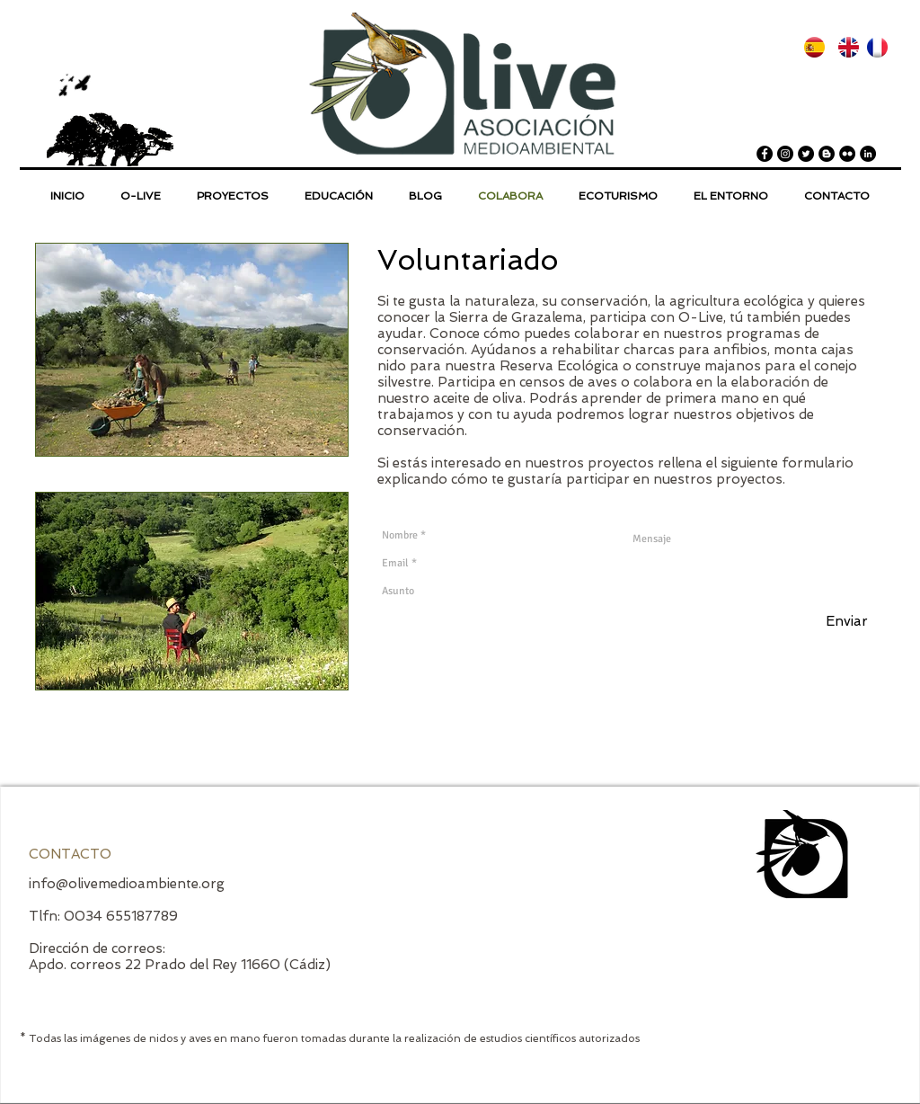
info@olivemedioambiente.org (127, 884)
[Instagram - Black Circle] (785, 154)
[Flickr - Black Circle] (847, 154)
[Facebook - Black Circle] (764, 154)
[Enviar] (846, 622)
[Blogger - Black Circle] (826, 154)
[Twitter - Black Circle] (806, 154)
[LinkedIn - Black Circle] (868, 154)
